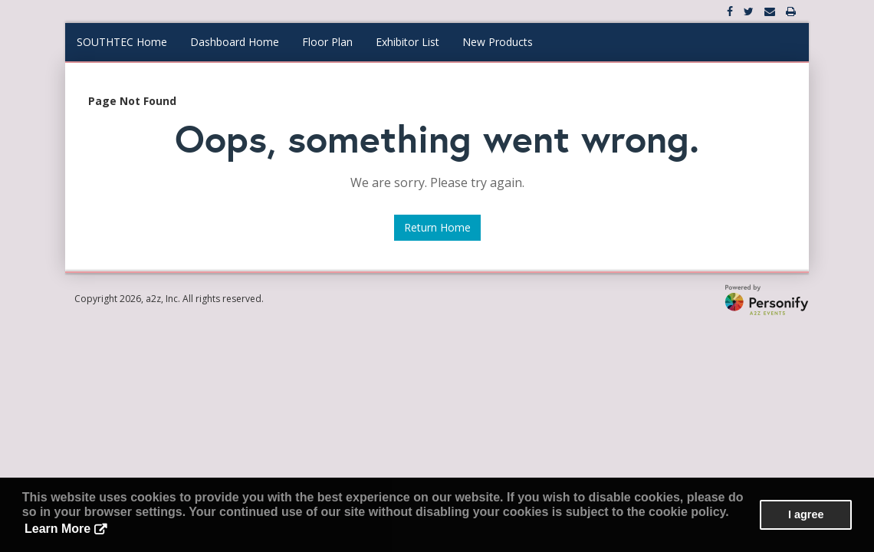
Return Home (437, 227)
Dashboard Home (234, 41)
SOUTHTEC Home (122, 41)
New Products (497, 41)
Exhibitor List (407, 41)
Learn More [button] (57, 528)
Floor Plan (327, 41)
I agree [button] (805, 514)
